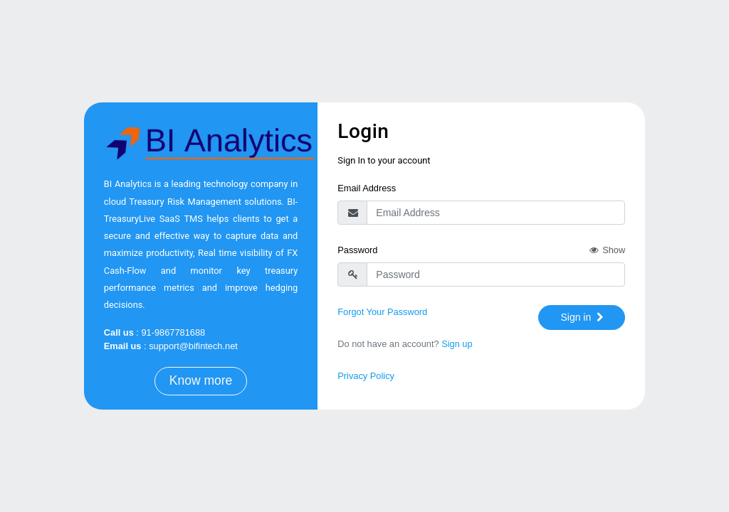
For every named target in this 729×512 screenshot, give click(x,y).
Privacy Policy (365, 375)
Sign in (583, 317)
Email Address (366, 188)
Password (357, 250)
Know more (201, 380)
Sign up (456, 343)
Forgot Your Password (382, 311)
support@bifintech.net (193, 346)
